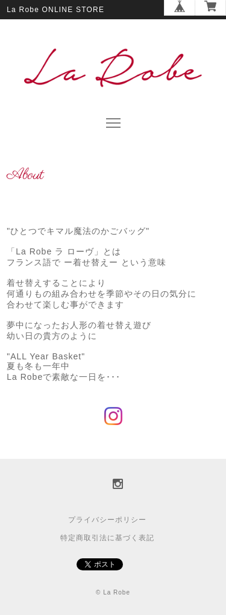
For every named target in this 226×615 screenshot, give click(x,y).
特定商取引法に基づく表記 (107, 538)
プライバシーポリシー (107, 520)
